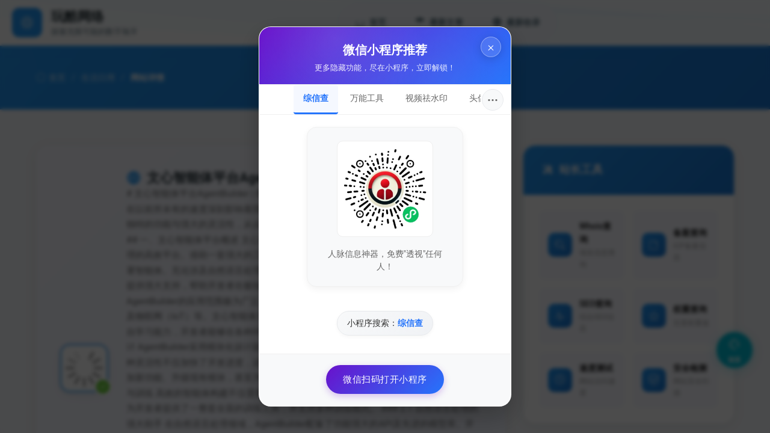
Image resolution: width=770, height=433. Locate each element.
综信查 (315, 98)
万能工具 (367, 98)
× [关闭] (491, 47)
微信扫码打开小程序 (385, 379)
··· (492, 100)
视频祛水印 (426, 98)
